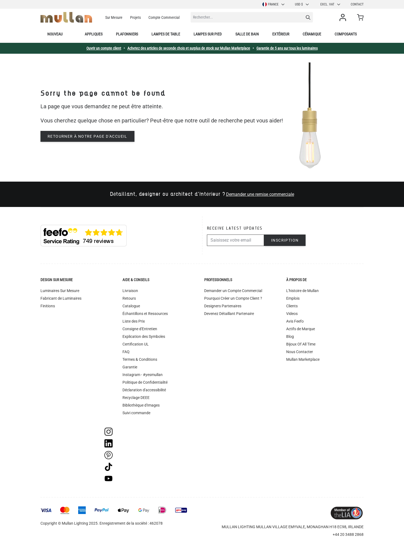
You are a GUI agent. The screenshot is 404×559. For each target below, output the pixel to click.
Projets (135, 17)
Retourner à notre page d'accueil (87, 136)
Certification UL (135, 344)
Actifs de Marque (300, 329)
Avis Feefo (295, 321)
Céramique (312, 34)
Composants (346, 34)
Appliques (94, 34)
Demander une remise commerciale (260, 194)
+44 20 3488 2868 (348, 534)
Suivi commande (136, 413)
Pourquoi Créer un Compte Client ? (233, 298)
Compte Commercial (164, 17)
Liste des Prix (133, 321)
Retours (129, 298)
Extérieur (280, 34)
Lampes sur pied (208, 34)
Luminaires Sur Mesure (59, 290)
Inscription (284, 240)
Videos (292, 313)
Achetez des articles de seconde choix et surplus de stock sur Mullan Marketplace (188, 48)
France (273, 4)
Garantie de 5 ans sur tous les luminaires (287, 48)
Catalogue (131, 306)
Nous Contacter (299, 352)
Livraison (130, 290)
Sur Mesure (113, 17)
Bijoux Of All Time (300, 344)
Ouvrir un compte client (103, 48)
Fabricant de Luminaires (60, 298)
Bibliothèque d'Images (141, 405)
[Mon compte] (343, 17)
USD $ (302, 4)
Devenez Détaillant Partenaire (229, 313)
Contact (357, 4)
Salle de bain (247, 34)
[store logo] (66, 17)
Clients (292, 306)
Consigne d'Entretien (139, 329)
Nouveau (55, 34)
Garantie (129, 367)
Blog (290, 336)
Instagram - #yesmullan (142, 374)
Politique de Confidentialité (145, 382)
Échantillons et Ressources (145, 313)
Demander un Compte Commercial (233, 290)
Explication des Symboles (143, 336)
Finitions (47, 306)
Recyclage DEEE (136, 397)
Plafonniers (127, 34)
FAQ (126, 352)
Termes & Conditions (139, 359)
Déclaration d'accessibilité (144, 390)
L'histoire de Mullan (302, 290)
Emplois (293, 298)
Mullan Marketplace (303, 359)
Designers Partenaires (222, 306)
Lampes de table (165, 34)
